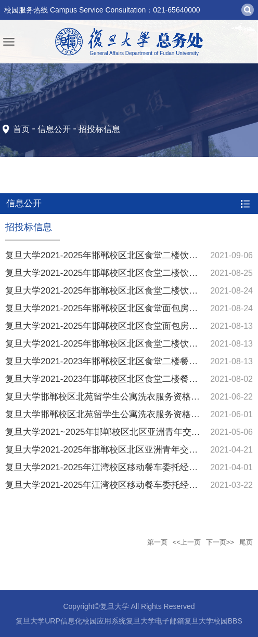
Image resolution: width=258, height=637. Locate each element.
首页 (21, 129)
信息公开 (54, 129)
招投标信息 (99, 129)
